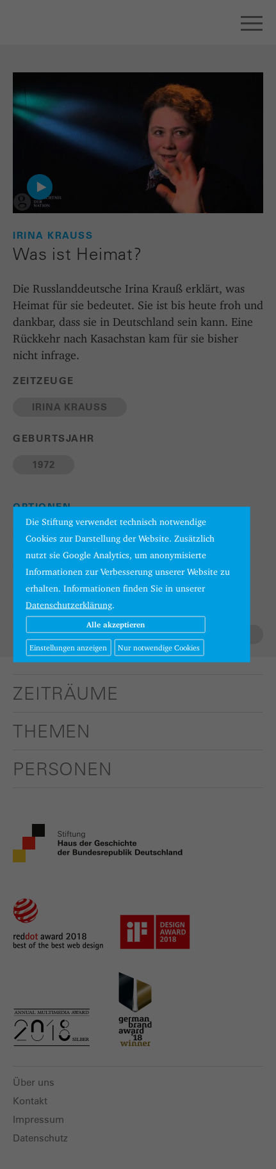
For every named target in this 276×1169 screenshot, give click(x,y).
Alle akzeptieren (115, 624)
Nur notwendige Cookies (159, 647)
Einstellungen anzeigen (68, 647)
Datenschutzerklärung (69, 605)
